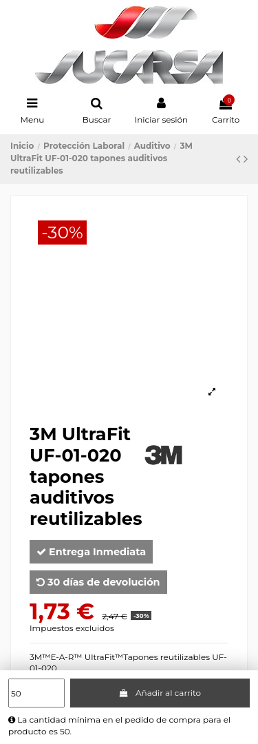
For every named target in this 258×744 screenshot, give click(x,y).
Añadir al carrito (159, 693)
